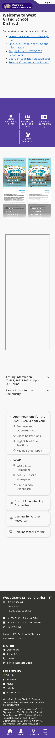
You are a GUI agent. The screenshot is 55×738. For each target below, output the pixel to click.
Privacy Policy (11, 692)
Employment (11, 649)
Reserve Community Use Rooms (29, 62)
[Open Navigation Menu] (45, 732)
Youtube (9, 683)
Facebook (9, 679)
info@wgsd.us (14, 626)
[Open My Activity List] (33, 732)
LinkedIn (9, 688)
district (10, 646)
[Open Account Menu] (21, 732)
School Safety (11, 654)
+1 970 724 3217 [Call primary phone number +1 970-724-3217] (16, 618)
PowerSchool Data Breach (17, 662)
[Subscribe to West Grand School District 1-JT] (9, 675)
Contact (8, 658)
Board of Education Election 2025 (29, 58)
